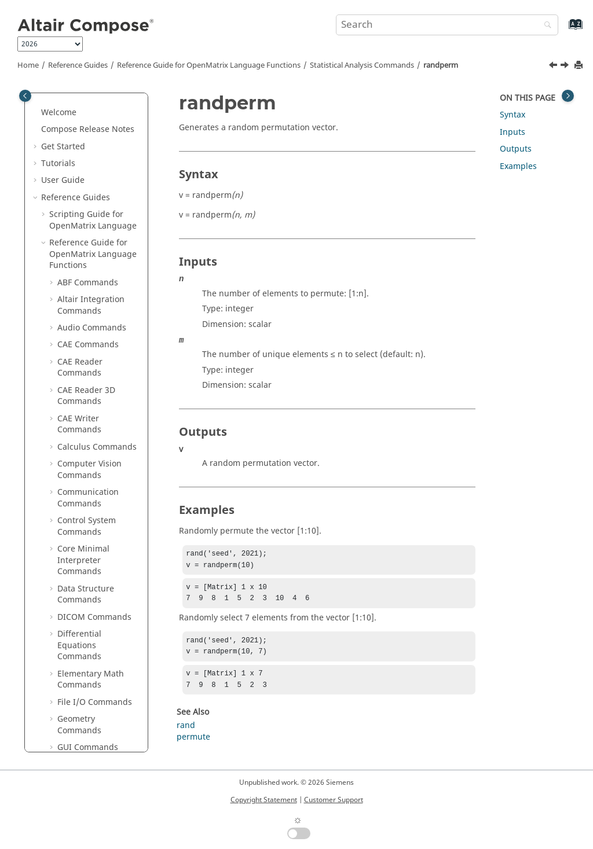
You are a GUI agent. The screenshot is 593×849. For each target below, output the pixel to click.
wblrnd (79, 644)
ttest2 (76, 423)
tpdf (73, 372)
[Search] (545, 25)
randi (75, 202)
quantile (81, 168)
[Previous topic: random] (554, 66)
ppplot (78, 134)
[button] (60, 100)
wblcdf (78, 577)
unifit (75, 475)
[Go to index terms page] (563, 30)
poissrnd (82, 100)
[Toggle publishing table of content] (25, 96)
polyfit (77, 117)
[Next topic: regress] (565, 66)
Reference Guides (78, 65)
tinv (72, 356)
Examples (518, 166)
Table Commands (91, 724)
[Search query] (447, 24)
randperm (440, 65)
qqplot (78, 151)
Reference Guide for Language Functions (209, 65)
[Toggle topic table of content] (568, 96)
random (80, 236)
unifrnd (80, 508)
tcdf (72, 338)
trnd (73, 390)
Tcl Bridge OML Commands (87, 747)
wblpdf (79, 628)
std (71, 321)
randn (77, 220)
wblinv (78, 611)
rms (72, 287)
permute (193, 746)
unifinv (79, 457)
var (71, 526)
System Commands (94, 707)
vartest (78, 542)
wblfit (76, 593)
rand (74, 185)
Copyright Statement (263, 800)
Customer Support (333, 800)
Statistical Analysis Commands (362, 65)
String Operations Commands (92, 684)
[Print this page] (579, 65)
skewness (84, 305)
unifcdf (79, 441)
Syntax (512, 115)
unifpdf (79, 492)
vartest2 (81, 559)
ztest (74, 662)
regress (80, 270)
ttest (74, 406)
